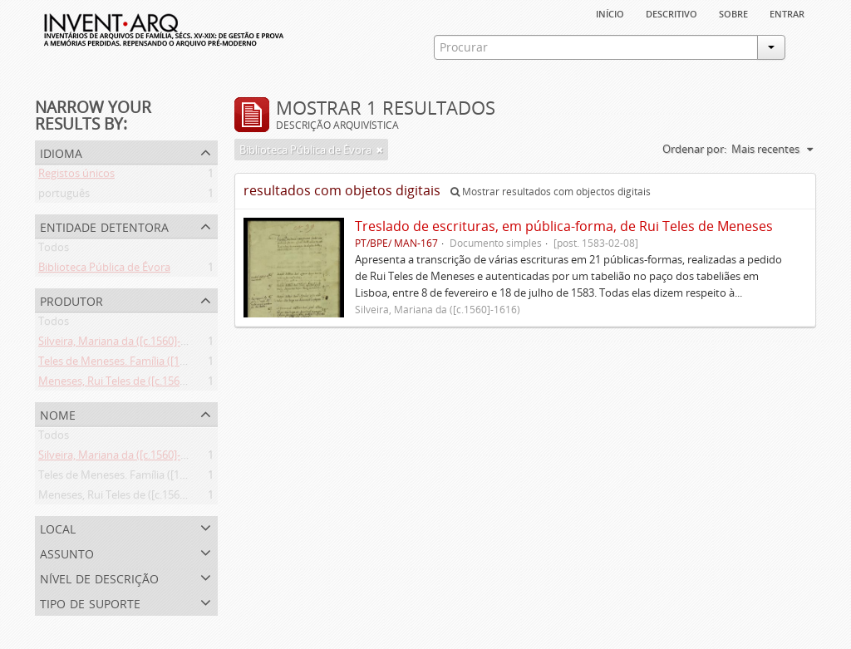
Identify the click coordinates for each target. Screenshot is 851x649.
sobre (733, 12)
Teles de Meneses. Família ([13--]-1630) (131, 363)
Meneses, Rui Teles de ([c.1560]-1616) (128, 383)
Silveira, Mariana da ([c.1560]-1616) (122, 344)
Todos (53, 250)
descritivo (671, 12)
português (64, 196)
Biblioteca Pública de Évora (104, 270)
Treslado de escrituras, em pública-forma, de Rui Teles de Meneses (564, 226)
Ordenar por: (694, 148)
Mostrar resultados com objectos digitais (550, 191)
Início (610, 12)
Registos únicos (76, 176)
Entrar (787, 12)
